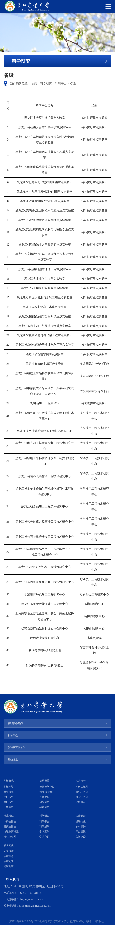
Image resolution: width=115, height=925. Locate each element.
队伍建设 (81, 836)
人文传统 (9, 851)
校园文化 (9, 845)
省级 (73, 83)
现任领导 (9, 796)
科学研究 (46, 83)
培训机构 (44, 806)
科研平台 (61, 83)
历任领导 (9, 801)
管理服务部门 (46, 791)
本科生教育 (82, 786)
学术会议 (44, 836)
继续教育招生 (11, 831)
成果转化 (81, 821)
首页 (34, 83)
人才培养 (81, 780)
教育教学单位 (46, 786)
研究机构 (44, 801)
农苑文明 (9, 861)
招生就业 (9, 815)
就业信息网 (10, 836)
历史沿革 (9, 791)
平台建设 (81, 831)
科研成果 (44, 826)
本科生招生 (10, 821)
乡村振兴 (81, 826)
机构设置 (44, 780)
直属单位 (44, 796)
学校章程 (9, 806)
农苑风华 (9, 856)
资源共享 (9, 866)
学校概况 (9, 780)
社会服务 (81, 815)
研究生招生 (10, 826)
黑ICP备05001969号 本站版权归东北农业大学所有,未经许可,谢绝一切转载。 (57, 921)
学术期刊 (44, 831)
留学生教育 (82, 796)
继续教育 (81, 801)
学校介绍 (9, 786)
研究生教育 (82, 791)
